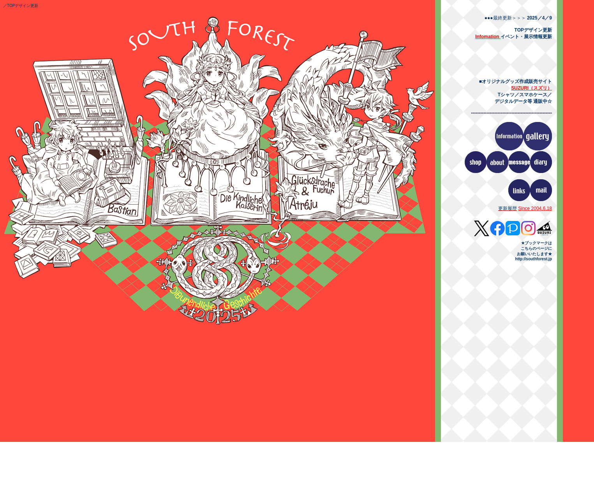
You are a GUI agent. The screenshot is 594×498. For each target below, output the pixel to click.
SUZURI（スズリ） (531, 88)
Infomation (488, 36)
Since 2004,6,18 (535, 208)
